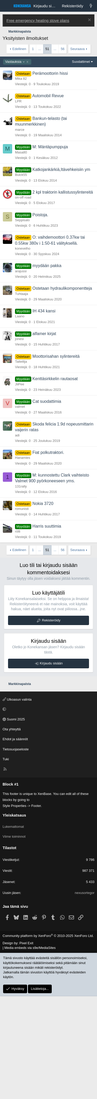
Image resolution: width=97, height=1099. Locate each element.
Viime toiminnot (14, 939)
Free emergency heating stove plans (37, 20)
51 (47, 49)
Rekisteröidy (51, 723)
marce (19, 232)
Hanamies (22, 561)
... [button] (39, 49)
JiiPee (19, 487)
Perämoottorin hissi (50, 176)
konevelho (22, 351)
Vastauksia (15, 164)
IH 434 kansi (43, 414)
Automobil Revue (48, 198)
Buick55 (21, 278)
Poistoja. (40, 318)
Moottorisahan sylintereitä (55, 459)
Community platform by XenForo (48, 1039)
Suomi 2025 (14, 822)
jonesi (19, 442)
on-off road (23, 300)
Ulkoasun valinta (17, 802)
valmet (20, 509)
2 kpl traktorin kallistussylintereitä (62, 295)
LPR (18, 204)
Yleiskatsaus (14, 918)
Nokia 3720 (42, 606)
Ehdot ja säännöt (15, 842)
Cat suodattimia (46, 504)
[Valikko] (6, 6)
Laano (19, 419)
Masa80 (21, 255)
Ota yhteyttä (12, 832)
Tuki (6, 862)
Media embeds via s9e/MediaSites (30, 1051)
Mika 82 (21, 181)
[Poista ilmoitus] (89, 20)
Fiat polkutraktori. (48, 555)
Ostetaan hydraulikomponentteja (62, 391)
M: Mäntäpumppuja (50, 250)
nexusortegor (84, 996)
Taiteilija (21, 464)
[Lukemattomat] (91, 6)
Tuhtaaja (21, 397)
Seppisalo (22, 323)
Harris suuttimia (46, 629)
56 (62, 49)
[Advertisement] (48, 105)
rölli (17, 634)
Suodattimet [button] (81, 164)
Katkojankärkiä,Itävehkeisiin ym (61, 272)
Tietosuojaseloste (16, 852)
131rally (21, 589)
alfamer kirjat (44, 436)
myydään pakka (46, 368)
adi (17, 538)
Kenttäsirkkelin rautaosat (55, 481)
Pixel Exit (26, 1046)
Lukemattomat (13, 929)
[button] (48, 812)
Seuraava (77, 49)
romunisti (22, 612)
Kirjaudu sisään (51, 766)
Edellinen (19, 49)
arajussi (21, 374)
